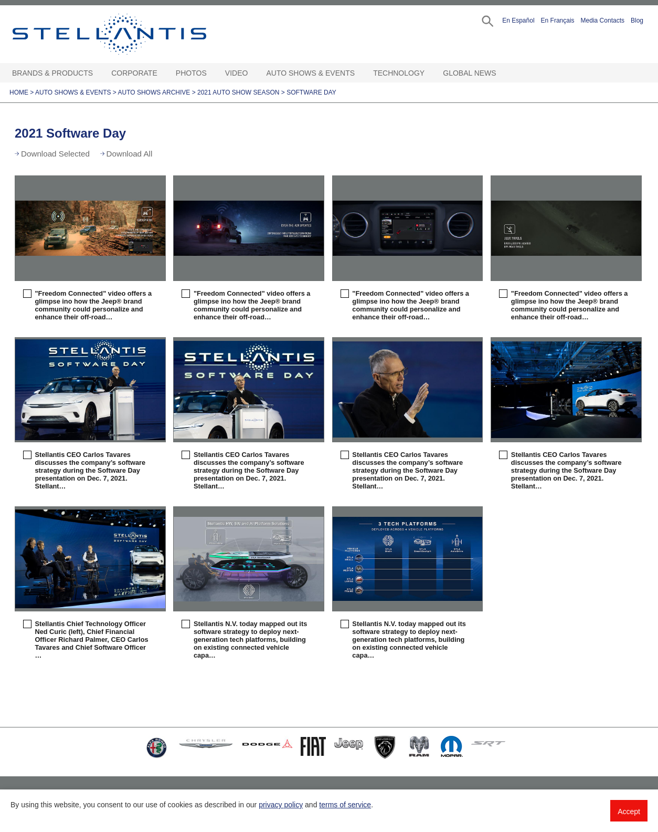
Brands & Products (52, 73)
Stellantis (133, 34)
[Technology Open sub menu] (430, 73)
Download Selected (55, 153)
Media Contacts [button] (602, 20)
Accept (629, 811)
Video (236, 73)
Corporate (134, 73)
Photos (191, 73)
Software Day (311, 92)
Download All (130, 153)
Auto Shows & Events (311, 73)
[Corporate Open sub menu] (163, 73)
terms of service (345, 804)
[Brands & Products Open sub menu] (98, 73)
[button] (486, 20)
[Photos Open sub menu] (212, 73)
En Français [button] (558, 20)
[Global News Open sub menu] (502, 73)
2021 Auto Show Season (238, 92)
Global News (469, 73)
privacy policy (281, 804)
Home (18, 92)
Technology (398, 73)
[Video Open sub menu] (253, 73)
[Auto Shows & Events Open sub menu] (360, 73)
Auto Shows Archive (154, 92)
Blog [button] (637, 20)
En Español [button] (518, 20)
